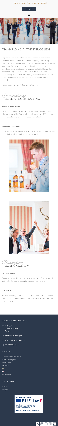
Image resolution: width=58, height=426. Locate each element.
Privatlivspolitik (6, 363)
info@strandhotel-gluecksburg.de (15, 340)
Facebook (5, 387)
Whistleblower (6, 375)
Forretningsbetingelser (9, 360)
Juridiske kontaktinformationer (11, 357)
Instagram (5, 390)
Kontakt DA (5, 366)
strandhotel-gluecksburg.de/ (14, 336)
